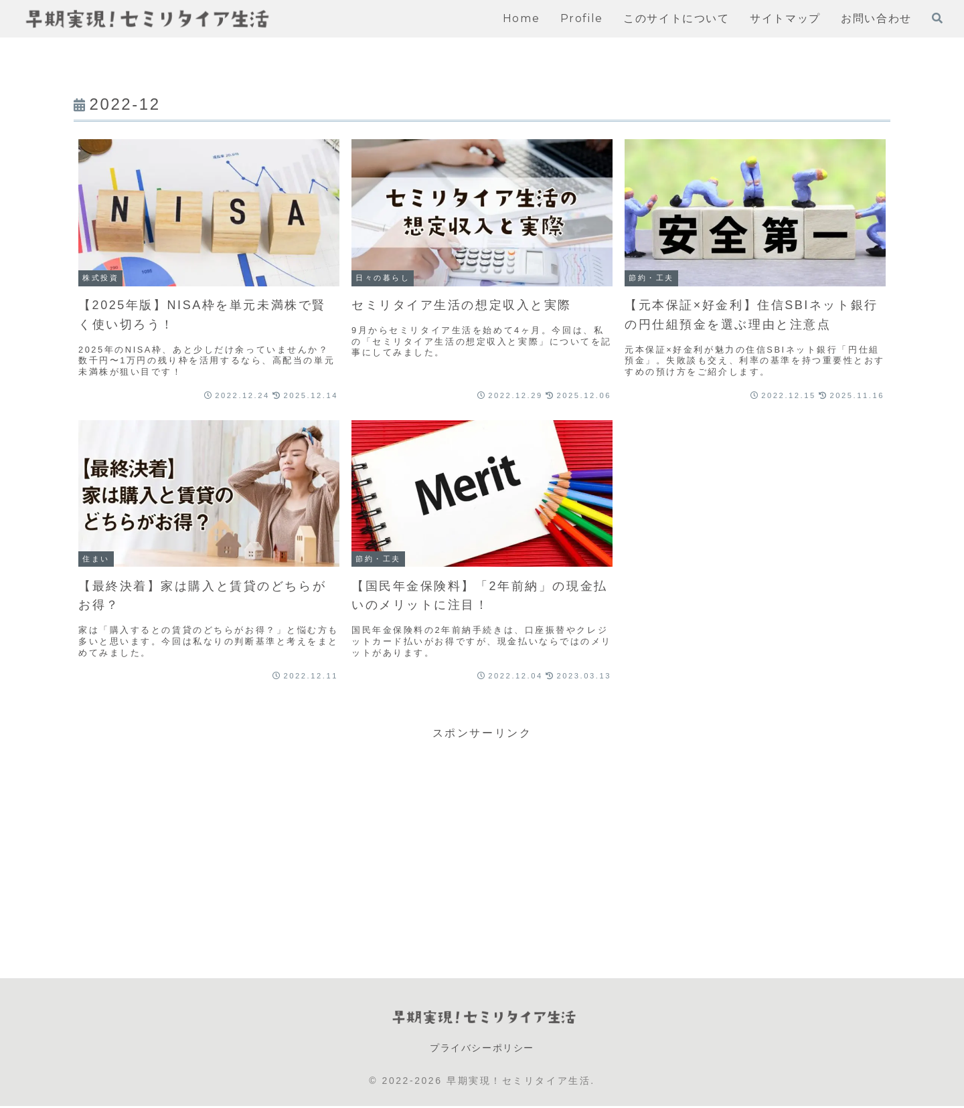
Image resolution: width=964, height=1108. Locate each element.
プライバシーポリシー (482, 1048)
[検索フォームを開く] (937, 18)
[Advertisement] (482, 836)
